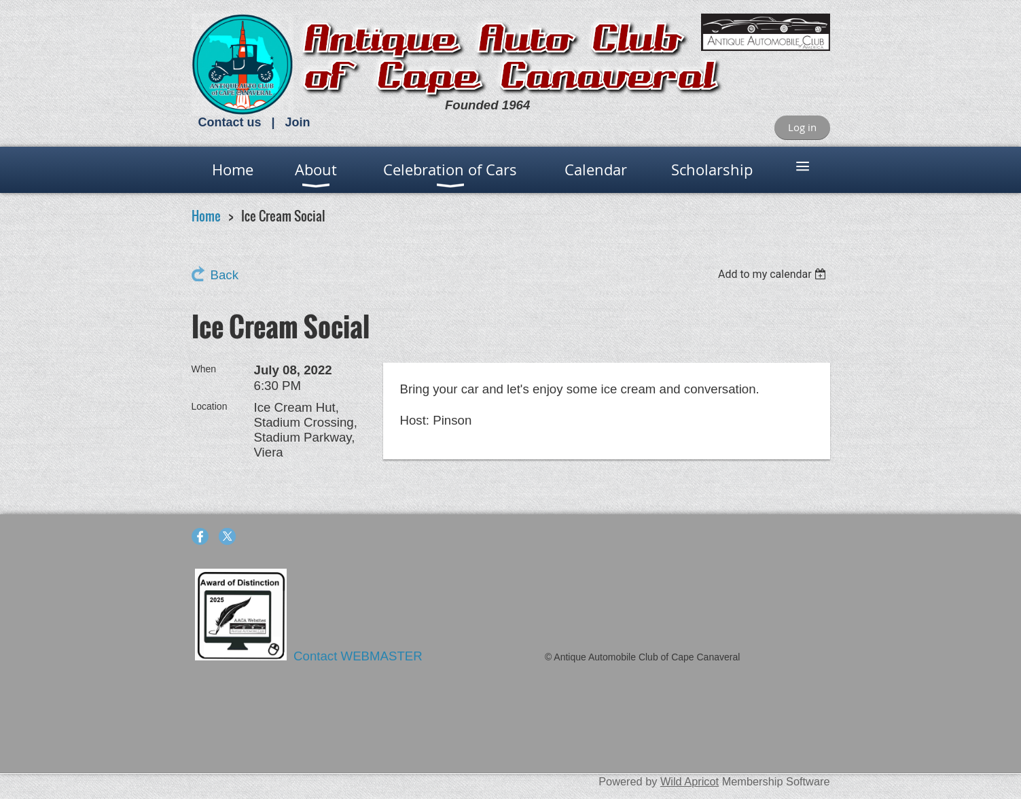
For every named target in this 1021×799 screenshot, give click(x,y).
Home (206, 216)
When (204, 368)
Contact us (230, 122)
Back (224, 275)
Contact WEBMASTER (359, 656)
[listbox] (774, 274)
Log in (802, 127)
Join (297, 122)
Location (210, 406)
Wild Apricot (689, 781)
